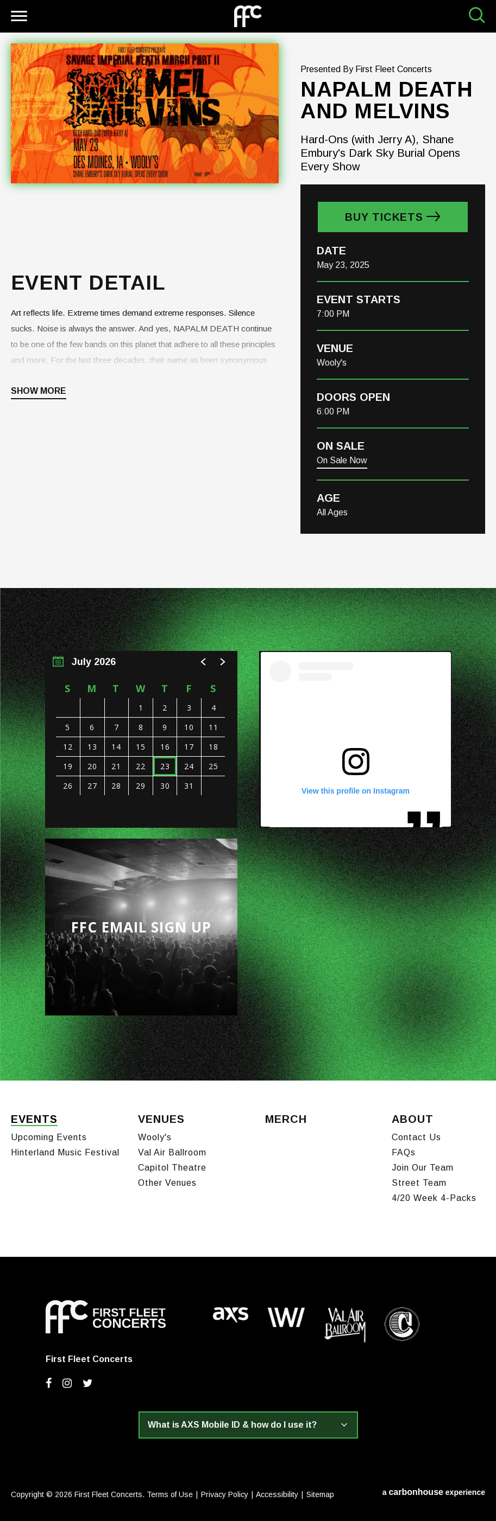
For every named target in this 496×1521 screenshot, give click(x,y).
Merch (286, 1118)
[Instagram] (67, 1381)
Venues (161, 1118)
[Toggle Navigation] (17, 17)
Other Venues (167, 1180)
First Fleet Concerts (248, 16)
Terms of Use (170, 1492)
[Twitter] (88, 1381)
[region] (141, 739)
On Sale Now (342, 460)
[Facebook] (49, 1381)
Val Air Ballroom (172, 1150)
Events (34, 1118)
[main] (248, 557)
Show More (38, 391)
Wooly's (155, 1135)
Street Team (419, 1180)
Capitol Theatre (172, 1165)
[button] (204, 662)
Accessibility (277, 1492)
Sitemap (320, 1492)
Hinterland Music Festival (65, 1150)
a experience (433, 1489)
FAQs (404, 1150)
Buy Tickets (384, 217)
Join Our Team (423, 1165)
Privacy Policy (224, 1492)
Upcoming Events (49, 1135)
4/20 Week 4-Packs (434, 1195)
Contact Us (416, 1135)
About (413, 1118)
